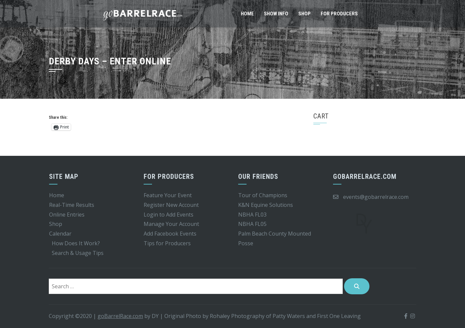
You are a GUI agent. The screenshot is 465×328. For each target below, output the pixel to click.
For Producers (339, 14)
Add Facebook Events (170, 233)
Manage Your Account (171, 224)
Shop (304, 14)
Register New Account (171, 205)
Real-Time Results (71, 205)
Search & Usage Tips (78, 253)
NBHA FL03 (252, 214)
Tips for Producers (167, 243)
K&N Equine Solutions (265, 205)
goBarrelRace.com (120, 316)
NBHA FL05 (252, 224)
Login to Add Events (168, 214)
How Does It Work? (76, 243)
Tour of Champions (262, 195)
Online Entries (67, 214)
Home (247, 14)
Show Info (276, 14)
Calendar (60, 233)
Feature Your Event (168, 195)
